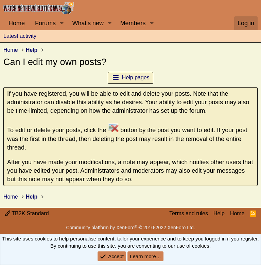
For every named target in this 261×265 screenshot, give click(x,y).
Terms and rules (188, 213)
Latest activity (19, 36)
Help (219, 213)
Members (132, 23)
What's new (88, 23)
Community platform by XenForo (130, 227)
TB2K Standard (27, 213)
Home (16, 23)
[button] (61, 23)
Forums (45, 23)
